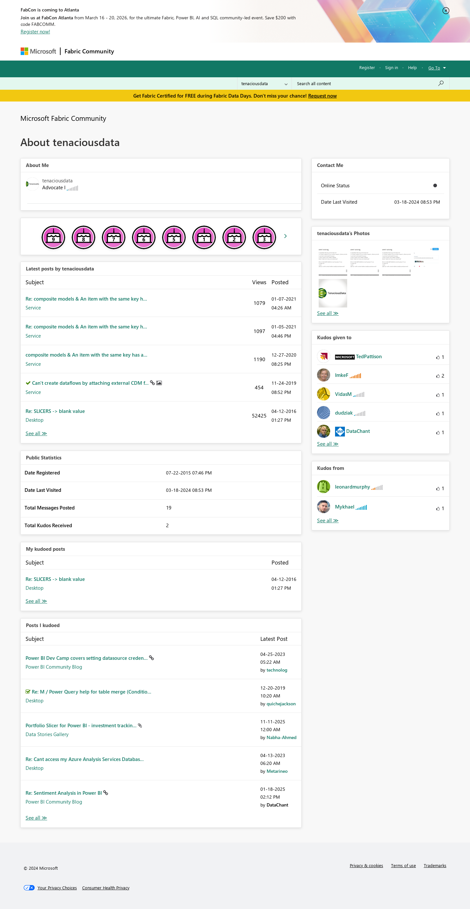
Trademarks (435, 865)
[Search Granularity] (264, 83)
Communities (213, 51)
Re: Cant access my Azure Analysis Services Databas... (85, 759)
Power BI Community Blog (54, 666)
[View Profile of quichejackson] (281, 703)
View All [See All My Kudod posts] (36, 601)
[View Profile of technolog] (277, 670)
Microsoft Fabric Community (63, 117)
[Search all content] (370, 83)
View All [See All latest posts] (36, 433)
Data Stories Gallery (47, 734)
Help (412, 67)
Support (296, 51)
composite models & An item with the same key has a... (86, 354)
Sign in (391, 67)
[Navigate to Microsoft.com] (38, 51)
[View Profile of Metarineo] (277, 771)
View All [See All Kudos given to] (328, 444)
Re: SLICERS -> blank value (55, 411)
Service (33, 307)
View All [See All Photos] (328, 313)
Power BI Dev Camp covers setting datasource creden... (87, 658)
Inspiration (158, 51)
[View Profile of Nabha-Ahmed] (281, 737)
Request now (322, 95)
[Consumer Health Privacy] (105, 888)
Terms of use (403, 865)
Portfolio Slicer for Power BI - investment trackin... (82, 725)
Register (367, 67)
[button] (333, 261)
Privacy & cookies (366, 865)
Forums (129, 51)
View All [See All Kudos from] (328, 520)
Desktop (35, 420)
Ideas (184, 51)
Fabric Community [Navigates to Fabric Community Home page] (89, 51)
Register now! (35, 31)
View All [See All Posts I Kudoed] (36, 818)
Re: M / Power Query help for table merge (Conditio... (91, 691)
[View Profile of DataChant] (277, 805)
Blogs (243, 51)
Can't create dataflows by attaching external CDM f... (91, 383)
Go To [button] (434, 67)
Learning (268, 51)
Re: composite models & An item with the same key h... (86, 298)
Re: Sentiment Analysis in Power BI (64, 792)
